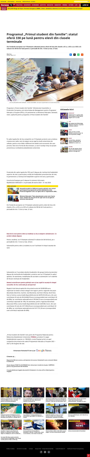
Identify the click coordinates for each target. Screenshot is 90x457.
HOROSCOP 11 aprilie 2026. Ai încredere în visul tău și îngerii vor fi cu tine (76, 116)
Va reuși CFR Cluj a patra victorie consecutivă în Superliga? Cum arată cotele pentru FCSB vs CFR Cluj (11, 438)
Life (76, 5)
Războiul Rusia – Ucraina (29, 1)
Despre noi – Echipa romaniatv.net (44, 448)
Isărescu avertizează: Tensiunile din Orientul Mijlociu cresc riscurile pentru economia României (11, 400)
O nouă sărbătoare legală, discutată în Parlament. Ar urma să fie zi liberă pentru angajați (30, 370)
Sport (70, 130)
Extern (71, 5)
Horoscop (18, 1)
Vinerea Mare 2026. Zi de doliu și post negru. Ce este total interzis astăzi (56, 431)
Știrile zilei (3, 1)
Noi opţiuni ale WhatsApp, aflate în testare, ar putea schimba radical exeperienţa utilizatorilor (76, 125)
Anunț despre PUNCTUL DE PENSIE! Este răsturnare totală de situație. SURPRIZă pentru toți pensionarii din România (30, 365)
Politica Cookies (11, 448)
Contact (31, 448)
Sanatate (58, 5)
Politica (19, 5)
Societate (27, 5)
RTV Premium (11, 1)
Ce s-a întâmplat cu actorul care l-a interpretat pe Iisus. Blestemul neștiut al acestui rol (33, 400)
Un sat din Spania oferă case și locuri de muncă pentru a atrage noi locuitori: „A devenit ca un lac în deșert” (76, 150)
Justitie (43, 5)
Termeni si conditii (22, 448)
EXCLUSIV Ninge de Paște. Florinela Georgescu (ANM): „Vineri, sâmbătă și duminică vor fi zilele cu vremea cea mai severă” (45, 8)
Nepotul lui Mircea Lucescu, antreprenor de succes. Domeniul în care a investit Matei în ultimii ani (32, 360)
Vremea (64, 5)
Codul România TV (60, 448)
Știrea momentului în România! (76, 431)
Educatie (50, 5)
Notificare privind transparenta (75, 448)
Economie (35, 5)
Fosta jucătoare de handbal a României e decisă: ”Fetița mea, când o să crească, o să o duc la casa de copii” (33, 432)
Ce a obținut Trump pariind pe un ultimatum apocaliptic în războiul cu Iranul (33, 416)
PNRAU (33, 337)
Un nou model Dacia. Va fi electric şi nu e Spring (78, 415)
